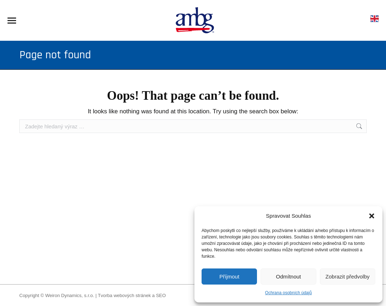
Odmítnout (288, 276)
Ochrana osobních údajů (288, 292)
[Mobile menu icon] (11, 20)
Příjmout (229, 276)
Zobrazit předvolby (348, 276)
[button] (371, 215)
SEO (160, 295)
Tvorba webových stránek (124, 295)
